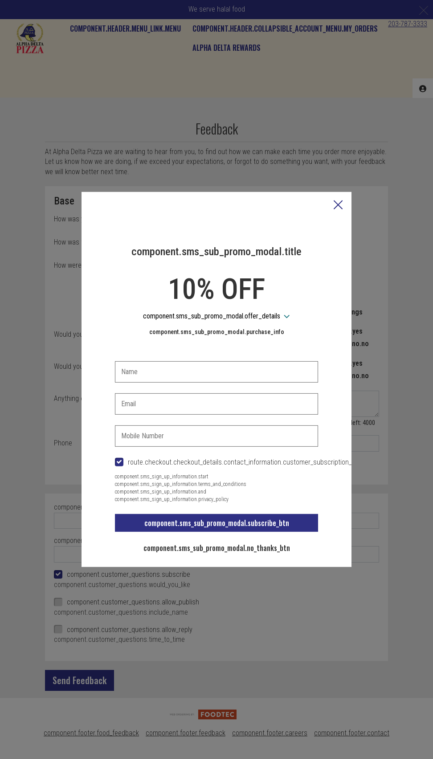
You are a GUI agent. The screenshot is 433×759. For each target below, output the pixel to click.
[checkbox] (216, 462)
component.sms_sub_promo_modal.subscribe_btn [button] (216, 523)
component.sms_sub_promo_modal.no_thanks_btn (216, 548)
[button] (338, 206)
